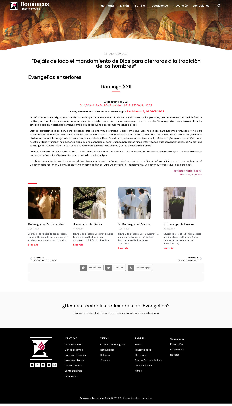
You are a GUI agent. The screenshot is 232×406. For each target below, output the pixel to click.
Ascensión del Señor (87, 226)
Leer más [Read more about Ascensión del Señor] (78, 247)
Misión (125, 8)
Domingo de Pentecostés (46, 226)
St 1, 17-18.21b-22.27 (140, 107)
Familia (141, 8)
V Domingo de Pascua (179, 226)
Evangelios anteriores (54, 79)
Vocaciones (159, 8)
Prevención (180, 8)
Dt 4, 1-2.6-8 (87, 107)
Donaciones (201, 8)
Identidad (107, 8)
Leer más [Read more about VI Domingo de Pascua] (123, 250)
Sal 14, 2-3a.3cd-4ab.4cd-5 (111, 107)
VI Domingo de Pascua (134, 226)
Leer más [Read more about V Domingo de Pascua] (169, 250)
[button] (219, 8)
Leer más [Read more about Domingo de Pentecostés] (33, 247)
